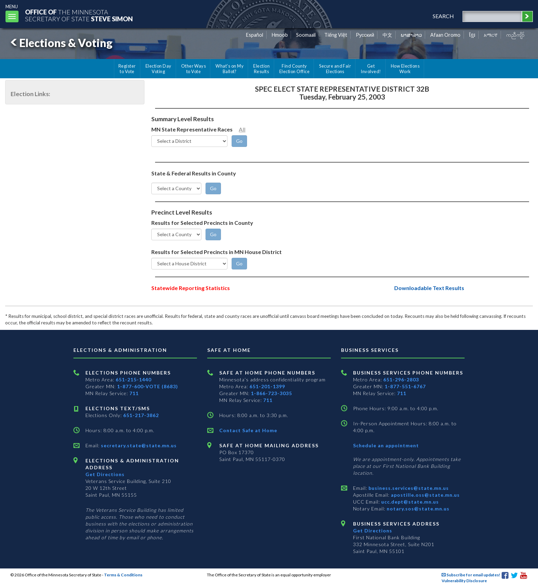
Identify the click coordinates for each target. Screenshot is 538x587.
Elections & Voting (60, 42)
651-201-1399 (267, 386)
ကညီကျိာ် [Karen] (515, 35)
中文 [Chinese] (387, 35)
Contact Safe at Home (248, 430)
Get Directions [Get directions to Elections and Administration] (105, 474)
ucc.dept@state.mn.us (409, 502)
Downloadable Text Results (429, 288)
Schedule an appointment (386, 445)
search (443, 16)
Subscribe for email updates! (471, 574)
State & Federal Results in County (193, 173)
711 (134, 393)
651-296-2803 (401, 379)
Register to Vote (127, 68)
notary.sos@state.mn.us (417, 508)
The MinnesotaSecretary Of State (79, 15)
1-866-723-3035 (271, 393)
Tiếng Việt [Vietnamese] (335, 35)
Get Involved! (371, 68)
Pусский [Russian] (365, 35)
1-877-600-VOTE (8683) (147, 386)
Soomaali (306, 35)
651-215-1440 (133, 379)
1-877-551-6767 (405, 386)
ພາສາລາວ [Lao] (411, 35)
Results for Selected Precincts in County (202, 222)
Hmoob (280, 35)
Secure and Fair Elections (335, 68)
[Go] (239, 141)
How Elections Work (405, 68)
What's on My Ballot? (229, 68)
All (242, 129)
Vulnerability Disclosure (464, 580)
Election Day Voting (158, 68)
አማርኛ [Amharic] (491, 35)
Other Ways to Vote (193, 68)
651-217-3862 (141, 415)
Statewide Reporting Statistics (190, 288)
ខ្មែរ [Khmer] (472, 35)
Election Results (261, 68)
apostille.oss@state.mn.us (424, 495)
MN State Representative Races (192, 129)
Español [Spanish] (254, 35)
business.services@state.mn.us (408, 488)
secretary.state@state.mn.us (138, 445)
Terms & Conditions (123, 574)
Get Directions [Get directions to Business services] (372, 530)
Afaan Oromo (445, 35)
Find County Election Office (294, 68)
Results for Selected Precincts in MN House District (216, 252)
